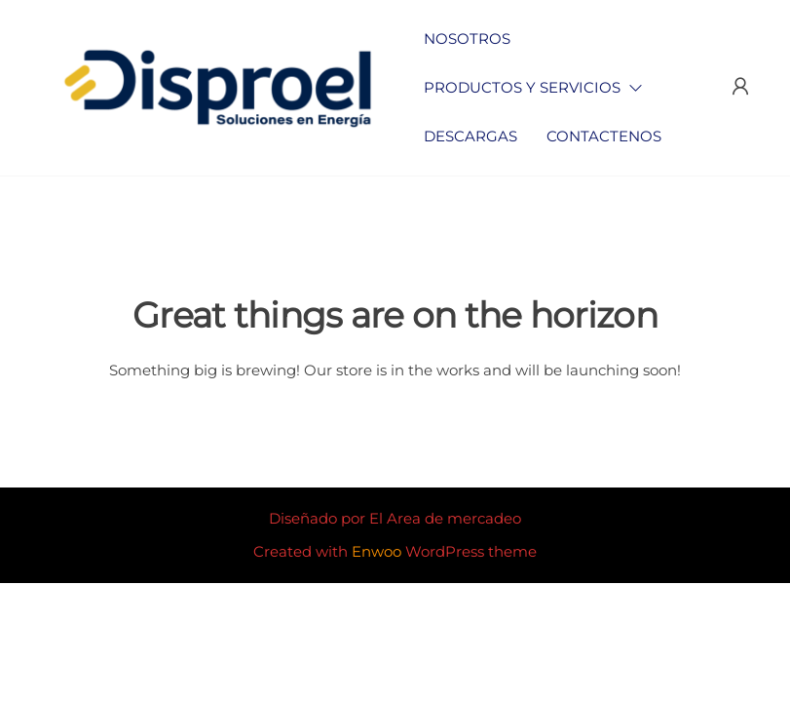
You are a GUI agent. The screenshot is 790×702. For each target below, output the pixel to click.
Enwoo (376, 551)
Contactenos (603, 136)
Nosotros (467, 38)
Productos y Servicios (522, 87)
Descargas (470, 136)
